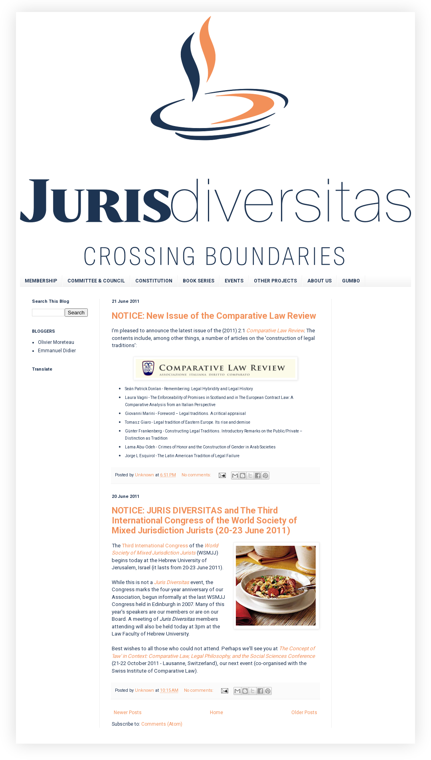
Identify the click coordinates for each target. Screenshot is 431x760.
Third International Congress (155, 546)
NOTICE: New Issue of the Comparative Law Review (214, 316)
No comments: (197, 475)
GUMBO (351, 281)
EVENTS (234, 281)
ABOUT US (319, 281)
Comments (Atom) (161, 724)
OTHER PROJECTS (275, 281)
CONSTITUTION (153, 281)
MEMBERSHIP (41, 281)
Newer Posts (128, 712)
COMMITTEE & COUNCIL (96, 281)
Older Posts (304, 712)
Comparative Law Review (275, 331)
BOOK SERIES (198, 281)
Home (216, 712)
